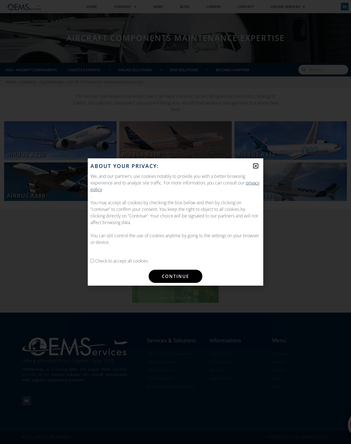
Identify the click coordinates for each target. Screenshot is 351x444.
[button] (256, 166)
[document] (175, 222)
